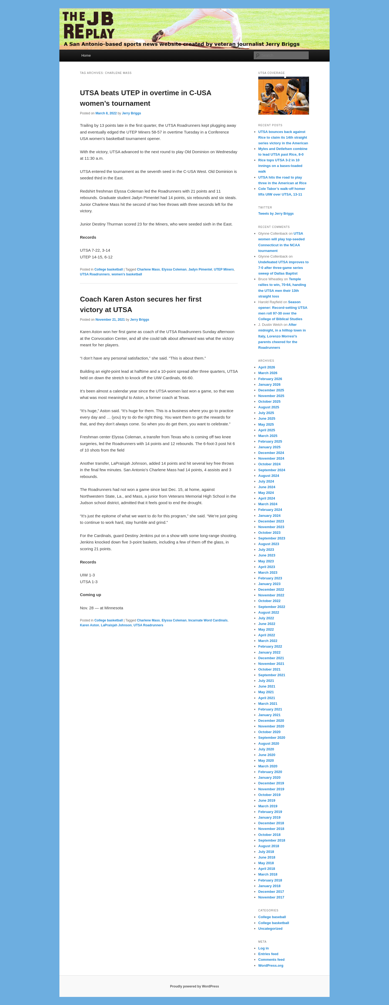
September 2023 (271, 538)
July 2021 (266, 681)
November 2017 (271, 897)
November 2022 (271, 595)
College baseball (272, 917)
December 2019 (271, 783)
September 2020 (271, 738)
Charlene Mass (148, 269)
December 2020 (271, 721)
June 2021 (266, 686)
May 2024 (266, 493)
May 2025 (266, 424)
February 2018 (270, 880)
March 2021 (267, 704)
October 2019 (269, 795)
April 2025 (266, 430)
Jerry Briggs (131, 113)
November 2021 (271, 664)
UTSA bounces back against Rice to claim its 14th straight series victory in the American (283, 137)
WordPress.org (270, 965)
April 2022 (266, 635)
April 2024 (266, 498)
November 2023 (271, 527)
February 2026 (270, 379)
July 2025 (266, 413)
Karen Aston (89, 625)
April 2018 (266, 869)
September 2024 (271, 470)
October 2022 (269, 601)
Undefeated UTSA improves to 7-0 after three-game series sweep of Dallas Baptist (283, 267)
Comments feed (271, 960)
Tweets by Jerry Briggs (276, 214)
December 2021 (271, 658)
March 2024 (267, 504)
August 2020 (268, 743)
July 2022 (266, 618)
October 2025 (269, 401)
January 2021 (269, 715)
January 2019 (269, 817)
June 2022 (266, 624)
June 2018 (266, 857)
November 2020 (271, 726)
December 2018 (271, 823)
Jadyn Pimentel (200, 269)
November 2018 (271, 829)
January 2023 (269, 584)
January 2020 (269, 777)
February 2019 (270, 812)
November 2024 (271, 458)
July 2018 (266, 852)
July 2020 (266, 749)
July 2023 (266, 550)
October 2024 (269, 464)
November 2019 (271, 789)
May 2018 (266, 863)
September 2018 (271, 840)
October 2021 (269, 669)
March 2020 (267, 766)
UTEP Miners (224, 269)
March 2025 (267, 436)
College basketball (108, 269)
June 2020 (266, 755)
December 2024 (271, 453)
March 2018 (267, 874)
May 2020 (266, 760)
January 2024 (269, 516)
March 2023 (267, 572)
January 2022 (269, 652)
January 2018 (269, 886)
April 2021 (266, 698)
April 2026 (266, 367)
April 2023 (266, 567)
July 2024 (266, 481)
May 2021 (266, 692)
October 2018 (269, 835)
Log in (263, 948)
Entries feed (268, 954)
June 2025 (266, 418)
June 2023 (266, 555)
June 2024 (266, 487)
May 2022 (266, 629)
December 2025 (271, 390)
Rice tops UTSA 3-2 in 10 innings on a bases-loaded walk (280, 165)
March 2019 (267, 806)
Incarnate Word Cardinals (207, 620)
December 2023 (271, 521)
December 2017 (271, 892)
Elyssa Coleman (174, 269)
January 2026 (269, 384)
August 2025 (268, 407)
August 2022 (268, 612)
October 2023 (269, 533)
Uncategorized (270, 929)
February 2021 (270, 709)
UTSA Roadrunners (95, 274)
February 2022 (270, 646)
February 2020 (270, 772)
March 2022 (267, 641)
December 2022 (271, 589)
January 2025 (269, 447)
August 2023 (268, 544)
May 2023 (266, 561)
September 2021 (271, 675)
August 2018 (268, 846)
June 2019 (266, 800)
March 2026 (267, 373)
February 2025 (270, 441)
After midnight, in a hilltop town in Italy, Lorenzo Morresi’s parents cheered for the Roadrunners (282, 336)
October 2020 (269, 732)
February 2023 (270, 578)
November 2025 (271, 396)
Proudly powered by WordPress (194, 986)
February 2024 (270, 510)
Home (86, 55)
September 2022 (271, 607)
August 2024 (268, 476)
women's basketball (127, 274)
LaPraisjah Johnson (116, 625)
